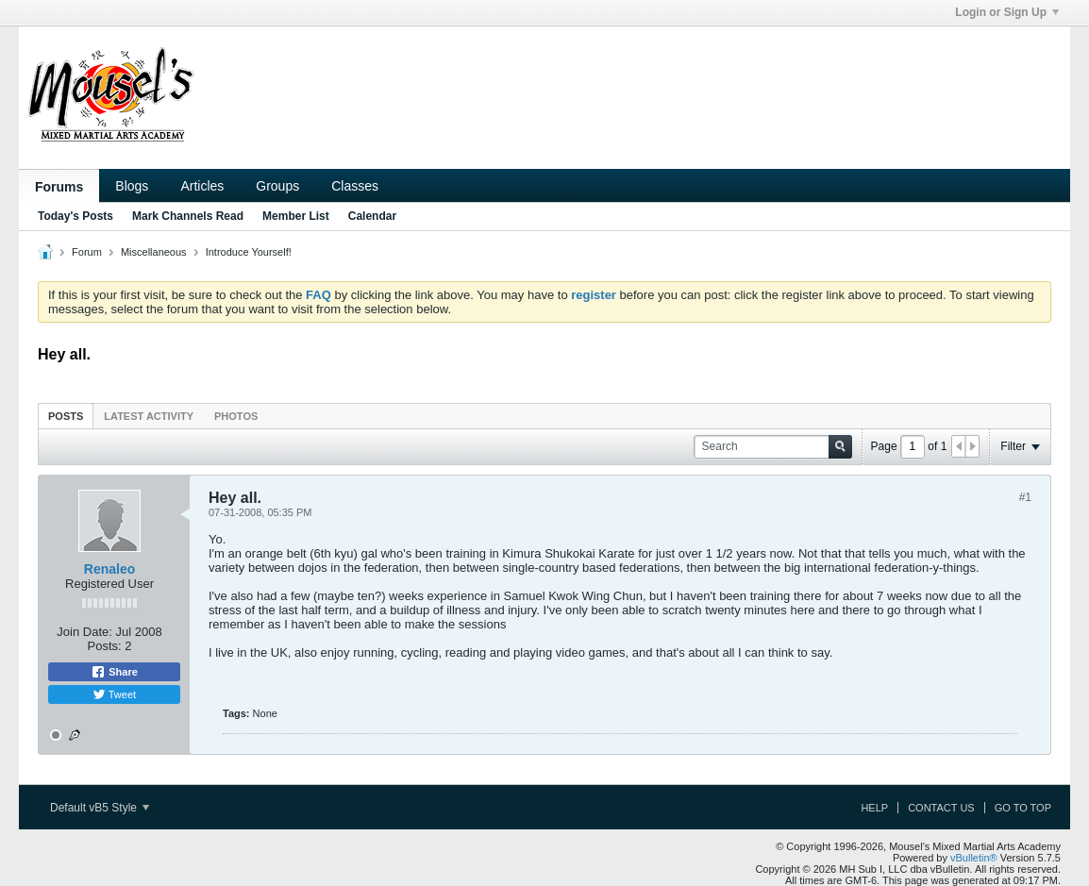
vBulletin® (973, 857)
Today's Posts (75, 216)
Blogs (131, 185)
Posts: (105, 646)
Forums (59, 186)
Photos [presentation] (236, 416)
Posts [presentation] (65, 416)
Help (874, 807)
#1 (1025, 497)
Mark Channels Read (187, 216)
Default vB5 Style (99, 807)
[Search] (773, 447)
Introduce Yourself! (249, 252)
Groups (277, 185)
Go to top (1023, 807)
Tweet (114, 694)
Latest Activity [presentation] (148, 416)
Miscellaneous (154, 252)
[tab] (65, 415)
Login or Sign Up (1007, 12)
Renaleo (109, 569)
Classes (354, 185)
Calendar (372, 216)
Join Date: (84, 632)
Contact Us (941, 807)
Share (114, 671)
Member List (295, 216)
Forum (87, 252)
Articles (202, 185)
